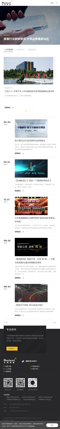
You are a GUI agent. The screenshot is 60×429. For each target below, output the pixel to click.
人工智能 (8, 371)
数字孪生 (35, 371)
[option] (30, 83)
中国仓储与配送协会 (13, 405)
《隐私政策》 (33, 426)
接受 (51, 425)
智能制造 (8, 374)
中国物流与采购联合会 (31, 402)
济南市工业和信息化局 (13, 402)
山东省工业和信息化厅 (30, 400)
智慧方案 (8, 369)
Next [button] (55, 83)
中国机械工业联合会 (29, 405)
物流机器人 (36, 369)
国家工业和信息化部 (13, 400)
